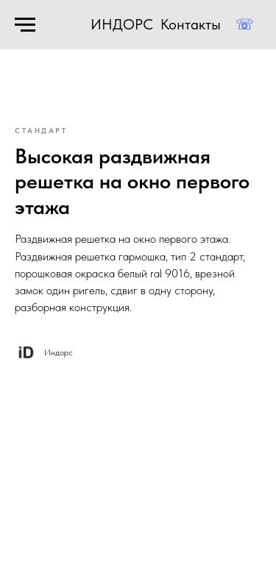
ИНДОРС (122, 24)
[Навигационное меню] (25, 25)
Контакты (190, 24)
